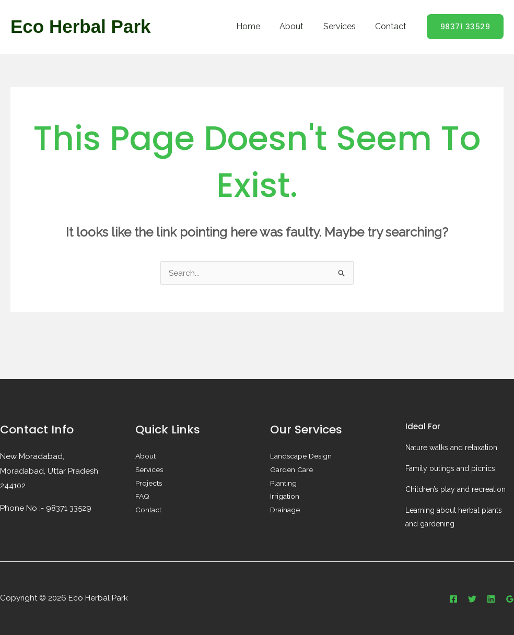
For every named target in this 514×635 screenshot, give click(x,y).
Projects (148, 483)
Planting (283, 483)
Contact (392, 26)
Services (344, 26)
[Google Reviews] (510, 599)
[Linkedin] (491, 599)
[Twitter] (472, 599)
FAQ (142, 497)
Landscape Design (301, 456)
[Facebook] (453, 599)
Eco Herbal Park (80, 26)
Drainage (285, 511)
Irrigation (284, 497)
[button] (465, 26)
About (299, 26)
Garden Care (291, 470)
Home (258, 26)
